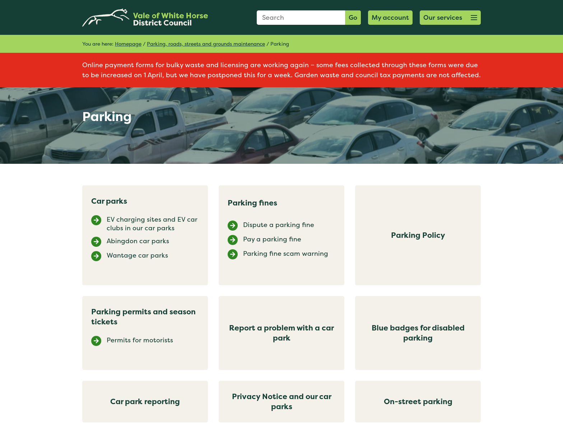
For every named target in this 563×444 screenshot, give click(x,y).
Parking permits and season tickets (143, 316)
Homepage (128, 43)
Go (353, 17)
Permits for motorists (140, 340)
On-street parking (418, 401)
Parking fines (252, 203)
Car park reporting (145, 401)
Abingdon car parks (138, 241)
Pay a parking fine (272, 239)
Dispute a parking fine (278, 225)
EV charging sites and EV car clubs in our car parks (152, 223)
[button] (450, 17)
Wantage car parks (137, 255)
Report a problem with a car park (281, 333)
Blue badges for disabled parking (418, 333)
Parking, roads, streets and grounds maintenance (206, 43)
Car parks (109, 201)
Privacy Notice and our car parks (281, 401)
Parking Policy (418, 235)
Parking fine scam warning (285, 253)
